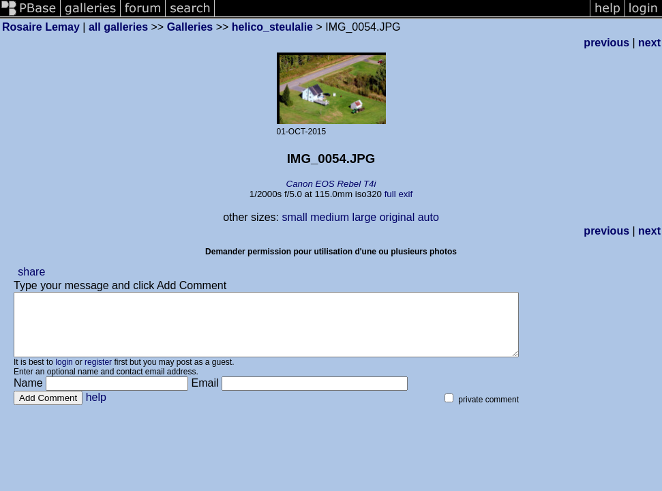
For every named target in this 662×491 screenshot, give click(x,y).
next (649, 42)
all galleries (118, 27)
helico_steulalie (272, 27)
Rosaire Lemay (41, 27)
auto (428, 217)
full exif (398, 194)
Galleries (190, 27)
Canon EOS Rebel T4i (331, 184)
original (397, 217)
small (294, 217)
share (31, 272)
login (63, 374)
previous (606, 42)
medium (329, 217)
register (98, 374)
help (96, 409)
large (364, 217)
